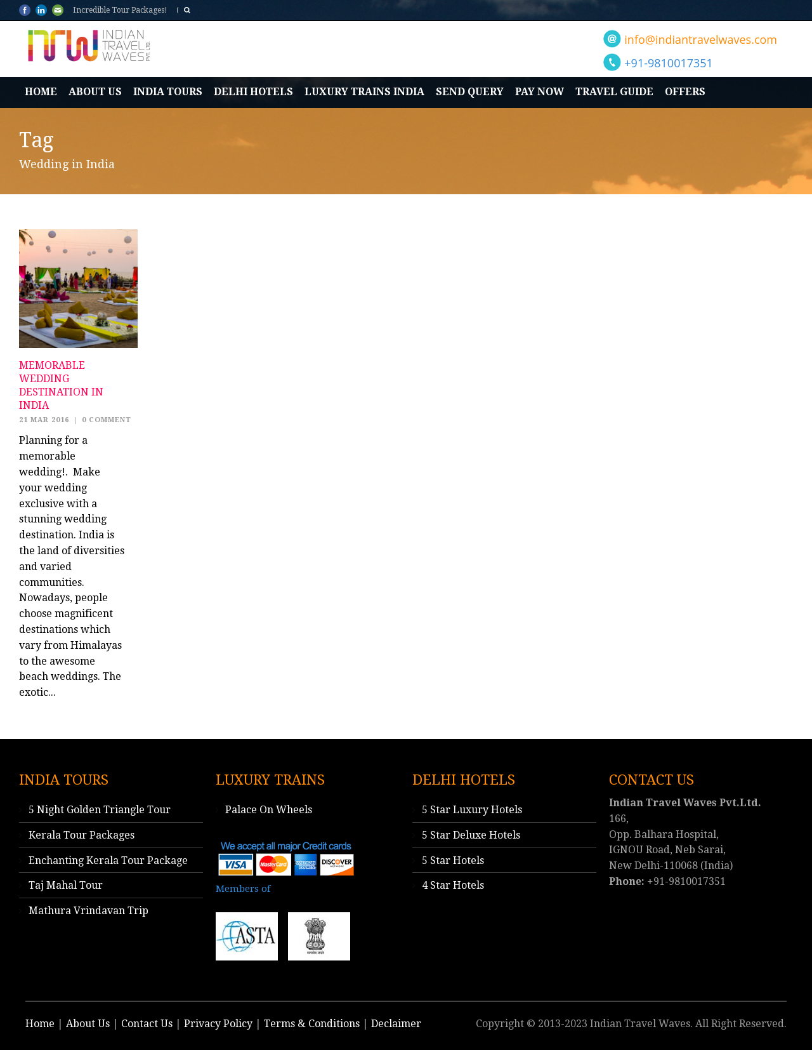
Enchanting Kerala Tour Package (108, 860)
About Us (95, 92)
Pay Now (539, 92)
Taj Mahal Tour (66, 885)
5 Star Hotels (453, 860)
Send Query (470, 92)
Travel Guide (614, 92)
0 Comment (106, 420)
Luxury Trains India (364, 92)
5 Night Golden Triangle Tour (100, 810)
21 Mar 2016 (44, 420)
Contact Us (147, 1024)
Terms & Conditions (312, 1024)
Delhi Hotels (253, 92)
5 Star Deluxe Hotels (471, 835)
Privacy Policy (218, 1024)
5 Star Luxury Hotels (472, 810)
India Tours (167, 92)
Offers (685, 92)
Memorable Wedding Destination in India (61, 385)
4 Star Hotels (453, 885)
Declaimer (396, 1024)
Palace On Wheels (268, 810)
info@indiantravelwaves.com (700, 39)
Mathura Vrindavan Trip (88, 911)
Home (41, 92)
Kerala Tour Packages (81, 835)
